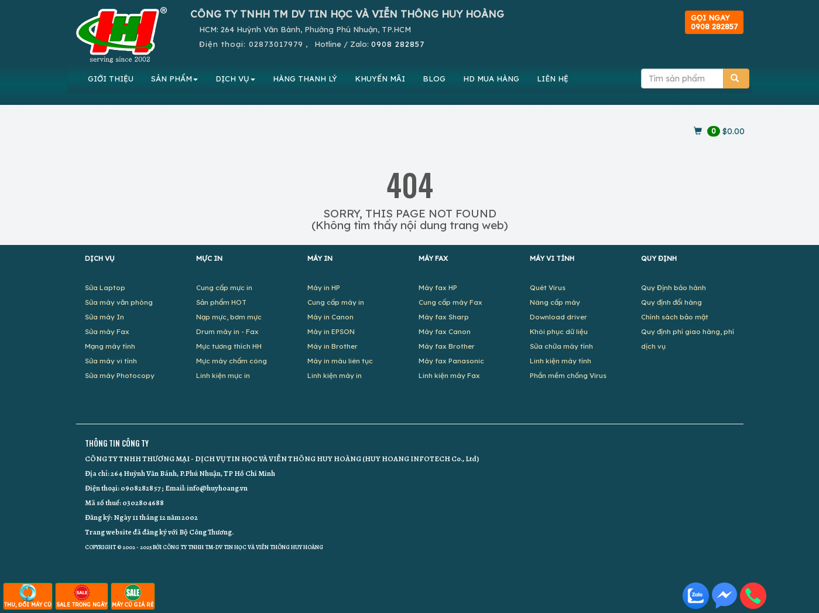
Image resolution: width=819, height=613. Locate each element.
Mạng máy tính (110, 346)
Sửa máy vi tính (111, 360)
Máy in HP (323, 287)
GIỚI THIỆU (110, 78)
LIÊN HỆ (552, 78)
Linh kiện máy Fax (449, 375)
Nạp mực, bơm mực (229, 316)
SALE (81, 596)
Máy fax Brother (447, 346)
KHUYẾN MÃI (380, 78)
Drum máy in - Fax (227, 331)
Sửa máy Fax (107, 331)
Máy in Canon (330, 316)
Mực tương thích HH (229, 346)
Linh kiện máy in (334, 375)
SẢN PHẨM (174, 78)
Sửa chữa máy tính (561, 346)
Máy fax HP (438, 287)
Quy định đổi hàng (671, 302)
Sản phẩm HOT (221, 302)
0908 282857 (397, 44)
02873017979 (276, 44)
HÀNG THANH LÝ (305, 78)
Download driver (558, 316)
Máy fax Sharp (444, 316)
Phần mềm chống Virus (568, 375)
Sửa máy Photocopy (120, 375)
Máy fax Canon (445, 331)
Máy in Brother (332, 346)
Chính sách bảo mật (674, 316)
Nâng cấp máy (555, 302)
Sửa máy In (104, 316)
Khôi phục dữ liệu (559, 331)
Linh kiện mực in (223, 375)
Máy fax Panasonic (451, 360)
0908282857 (140, 488)
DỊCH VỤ (235, 78)
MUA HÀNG (491, 78)
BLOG (434, 78)
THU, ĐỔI (28, 596)
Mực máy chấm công (231, 360)
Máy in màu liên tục (340, 360)
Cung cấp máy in (335, 302)
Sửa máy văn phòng (119, 302)
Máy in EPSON (331, 331)
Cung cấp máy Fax (450, 302)
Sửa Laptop (105, 287)
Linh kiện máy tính (560, 360)
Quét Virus (548, 287)
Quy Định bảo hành (673, 287)
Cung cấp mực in (224, 287)
